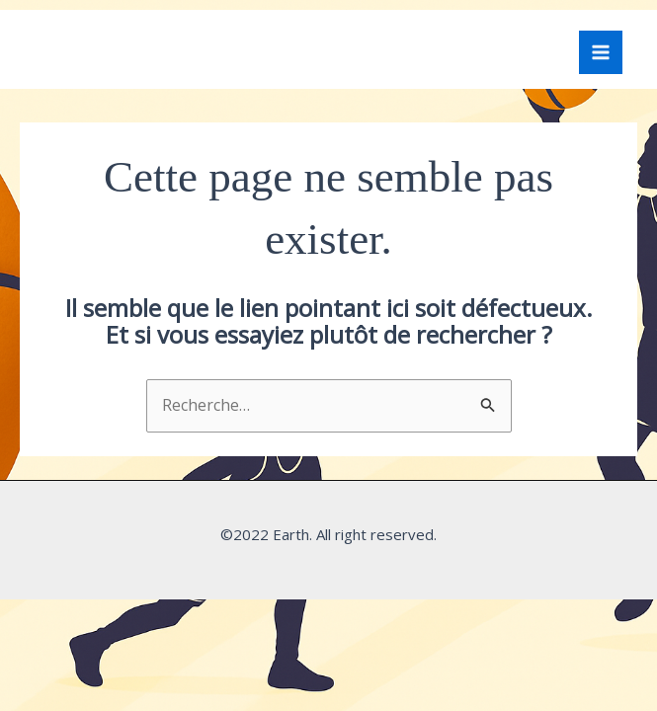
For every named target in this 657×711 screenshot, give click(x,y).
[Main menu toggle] (600, 52)
